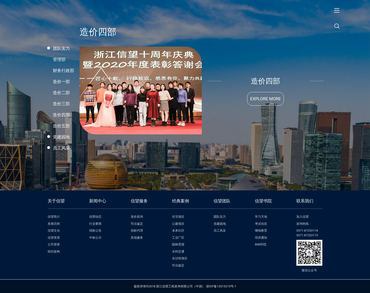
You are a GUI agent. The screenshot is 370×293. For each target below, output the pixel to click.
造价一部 (61, 81)
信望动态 (95, 216)
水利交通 (178, 251)
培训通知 (261, 237)
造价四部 (61, 114)
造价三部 (61, 103)
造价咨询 (137, 216)
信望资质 (54, 237)
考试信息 (261, 223)
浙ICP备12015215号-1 (221, 286)
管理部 (59, 59)
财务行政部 (63, 70)
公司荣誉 (54, 244)
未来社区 (178, 230)
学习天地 (261, 216)
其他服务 (137, 237)
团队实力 (61, 48)
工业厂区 (178, 237)
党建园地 (61, 136)
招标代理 (137, 230)
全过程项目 (179, 258)
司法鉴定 (137, 223)
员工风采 (61, 147)
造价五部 (61, 125)
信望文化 (54, 230)
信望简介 (54, 216)
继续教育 (261, 230)
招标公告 (95, 230)
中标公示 (95, 237)
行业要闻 (95, 223)
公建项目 (178, 223)
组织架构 (54, 251)
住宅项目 (178, 216)
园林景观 (178, 244)
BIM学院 (260, 244)
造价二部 (61, 92)
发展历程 (54, 223)
